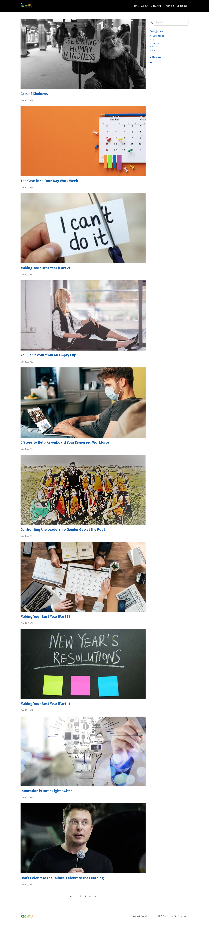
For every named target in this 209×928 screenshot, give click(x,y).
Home (135, 5)
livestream (156, 43)
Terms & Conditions (141, 921)
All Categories (157, 35)
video (153, 51)
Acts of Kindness (36, 94)
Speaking (156, 5)
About (144, 5)
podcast (154, 47)
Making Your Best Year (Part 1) (48, 707)
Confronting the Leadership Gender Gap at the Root (68, 532)
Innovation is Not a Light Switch (50, 795)
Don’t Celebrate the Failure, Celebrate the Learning (67, 883)
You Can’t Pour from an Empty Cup (52, 357)
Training (169, 5)
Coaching (182, 5)
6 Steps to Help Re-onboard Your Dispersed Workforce (70, 445)
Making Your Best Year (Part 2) (48, 269)
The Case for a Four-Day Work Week (53, 181)
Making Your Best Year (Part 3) (48, 620)
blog (152, 39)
